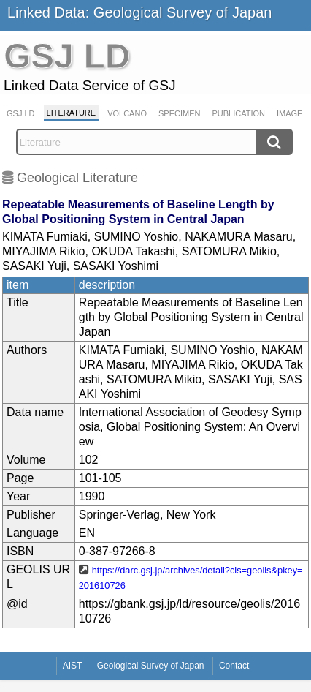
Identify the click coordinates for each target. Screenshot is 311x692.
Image (289, 113)
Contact (234, 666)
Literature (71, 112)
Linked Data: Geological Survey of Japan (139, 12)
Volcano (127, 113)
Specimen (179, 113)
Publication (238, 113)
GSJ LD (21, 113)
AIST (72, 666)
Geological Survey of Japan (150, 666)
